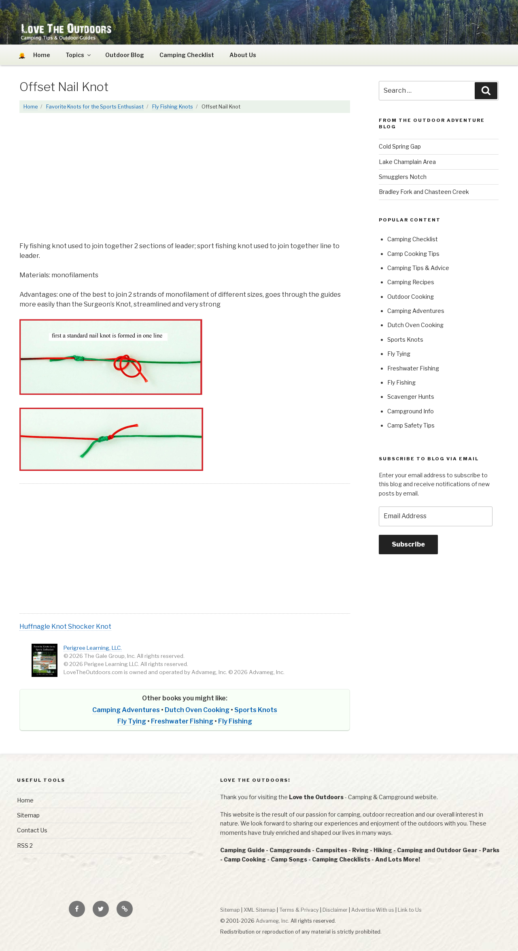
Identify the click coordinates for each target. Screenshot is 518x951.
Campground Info (410, 411)
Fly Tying (131, 721)
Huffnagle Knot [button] (43, 626)
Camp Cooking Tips (413, 253)
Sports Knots (255, 710)
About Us (242, 54)
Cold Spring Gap (400, 146)
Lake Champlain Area (407, 161)
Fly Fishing (235, 721)
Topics (79, 54)
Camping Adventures (126, 710)
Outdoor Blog (124, 54)
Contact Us (32, 830)
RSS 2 (25, 845)
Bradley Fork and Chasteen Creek (424, 191)
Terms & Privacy (299, 910)
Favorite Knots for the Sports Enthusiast (95, 107)
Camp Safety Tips (411, 425)
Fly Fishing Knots (172, 107)
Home (30, 107)
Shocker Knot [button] (89, 626)
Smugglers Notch (403, 176)
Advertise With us (372, 910)
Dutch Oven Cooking (197, 710)
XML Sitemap (260, 910)
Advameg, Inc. (272, 921)
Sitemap (28, 815)
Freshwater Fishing (182, 721)
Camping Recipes (410, 282)
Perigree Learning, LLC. (93, 648)
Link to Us (410, 910)
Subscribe (408, 544)
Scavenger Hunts (410, 396)
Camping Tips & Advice (418, 267)
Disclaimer (335, 910)
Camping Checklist (186, 54)
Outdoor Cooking (410, 296)
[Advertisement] (184, 181)
